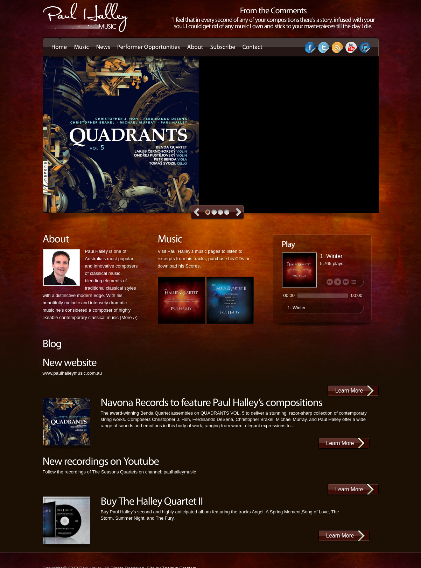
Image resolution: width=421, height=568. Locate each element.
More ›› (128, 317)
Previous (196, 212)
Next (238, 212)
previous (329, 281)
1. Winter (297, 307)
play (338, 282)
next (345, 281)
